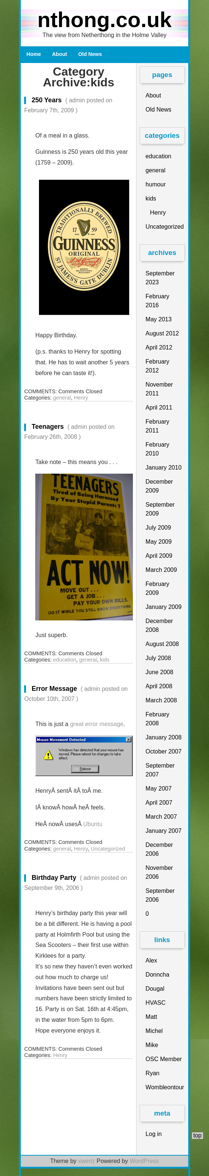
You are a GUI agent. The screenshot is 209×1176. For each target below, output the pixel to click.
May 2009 (159, 542)
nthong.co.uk (104, 20)
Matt (151, 1017)
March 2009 (161, 570)
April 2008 (159, 686)
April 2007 (159, 802)
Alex (151, 960)
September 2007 (160, 770)
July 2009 (158, 527)
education (64, 660)
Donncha (157, 974)
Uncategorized (108, 849)
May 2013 (159, 319)
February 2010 (157, 449)
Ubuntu (92, 824)
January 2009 (164, 607)
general (62, 398)
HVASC (156, 1003)
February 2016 (157, 300)
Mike (152, 1045)
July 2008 (158, 658)
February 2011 (157, 426)
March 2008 (161, 700)
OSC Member (164, 1059)
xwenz (86, 1161)
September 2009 (160, 509)
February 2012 (157, 366)
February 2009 (157, 588)
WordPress (144, 1161)
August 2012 (162, 333)
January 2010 (164, 467)
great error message (96, 724)
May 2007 (159, 788)
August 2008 (162, 644)
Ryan (152, 1073)
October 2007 (164, 751)
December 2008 (159, 625)
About (59, 54)
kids (105, 660)
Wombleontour (165, 1087)
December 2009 (159, 486)
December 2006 (159, 849)
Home (33, 54)
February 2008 (157, 718)
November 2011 (159, 389)
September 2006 (160, 895)
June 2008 (159, 672)
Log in (154, 1134)
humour (156, 184)
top (197, 1135)
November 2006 (159, 872)
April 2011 (159, 407)
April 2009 (159, 556)
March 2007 (161, 817)
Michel (154, 1031)
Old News (90, 54)
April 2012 (159, 347)
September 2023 (160, 277)
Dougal (155, 988)
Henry (81, 398)
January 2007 (164, 831)
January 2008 (164, 737)
